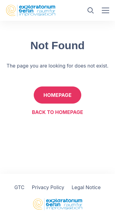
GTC (19, 187)
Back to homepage (57, 112)
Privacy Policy (48, 187)
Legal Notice (86, 187)
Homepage (57, 95)
